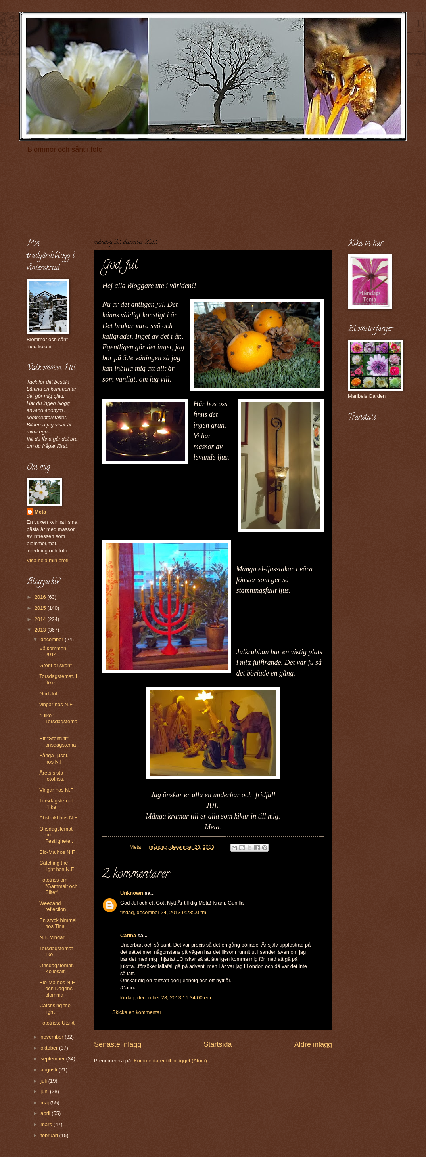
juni (45, 1091)
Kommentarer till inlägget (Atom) (170, 1060)
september (53, 1059)
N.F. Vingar (51, 937)
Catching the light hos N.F (56, 866)
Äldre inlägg (313, 1044)
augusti (49, 1070)
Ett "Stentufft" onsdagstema (57, 741)
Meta (40, 512)
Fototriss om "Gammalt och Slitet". (58, 886)
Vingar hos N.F (56, 790)
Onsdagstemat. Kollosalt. (56, 968)
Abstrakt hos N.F (58, 818)
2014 (41, 619)
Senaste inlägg (117, 1044)
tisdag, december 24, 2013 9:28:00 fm (163, 912)
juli (44, 1081)
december (52, 639)
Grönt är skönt (55, 665)
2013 (41, 630)
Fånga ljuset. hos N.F (54, 758)
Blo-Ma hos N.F (57, 852)
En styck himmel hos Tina (58, 923)
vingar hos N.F (56, 704)
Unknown (131, 893)
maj (45, 1102)
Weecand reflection (52, 906)
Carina (128, 935)
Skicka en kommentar (136, 1012)
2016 (41, 597)
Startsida (217, 1044)
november (52, 1037)
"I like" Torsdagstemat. (58, 721)
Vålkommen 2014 (52, 651)
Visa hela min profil (48, 560)
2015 (41, 608)
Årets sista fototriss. (52, 776)
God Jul (48, 694)
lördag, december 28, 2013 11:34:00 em (165, 997)
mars (46, 1124)
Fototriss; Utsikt (57, 1023)
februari (49, 1135)
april (46, 1113)
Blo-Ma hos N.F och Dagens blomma (57, 988)
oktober (49, 1048)
